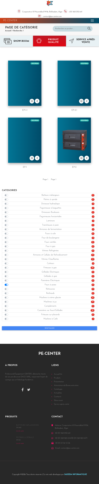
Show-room (58, 400)
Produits (57, 378)
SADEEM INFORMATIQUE (75, 474)
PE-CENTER (10, 20)
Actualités (58, 393)
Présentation (59, 382)
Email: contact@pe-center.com (67, 448)
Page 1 (45, 179)
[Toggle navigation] (92, 20)
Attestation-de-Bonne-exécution (66, 385)
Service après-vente (61, 404)
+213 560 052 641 (75, 12)
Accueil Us (58, 374)
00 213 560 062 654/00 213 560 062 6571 (71, 438)
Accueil (8, 31)
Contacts (57, 397)
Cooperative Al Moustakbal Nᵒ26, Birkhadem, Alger (42, 12)
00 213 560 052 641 (62, 433)
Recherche (17, 31)
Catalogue (58, 389)
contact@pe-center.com (52, 16)
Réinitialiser (49, 328)
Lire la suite (20, 431)
